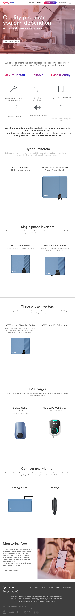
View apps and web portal (11, 570)
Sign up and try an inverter (12, 41)
